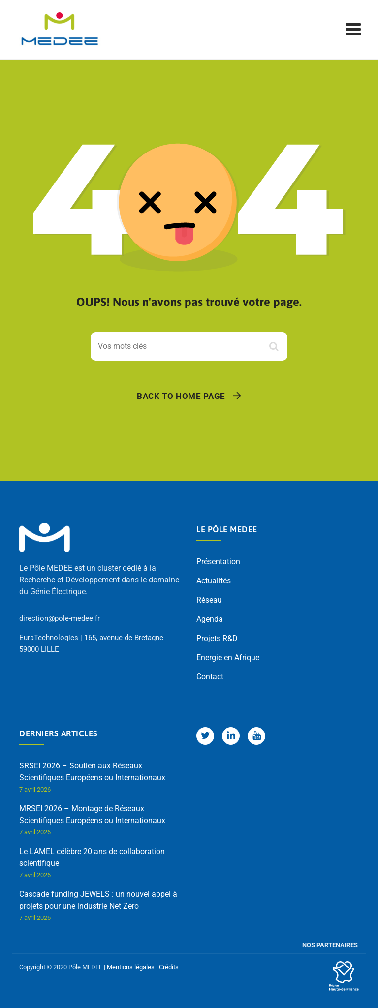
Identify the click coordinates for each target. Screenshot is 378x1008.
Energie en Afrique (227, 657)
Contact (209, 676)
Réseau (209, 600)
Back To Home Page (181, 396)
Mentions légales (131, 967)
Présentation (218, 561)
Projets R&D (217, 638)
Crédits (169, 967)
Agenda (209, 619)
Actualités (213, 580)
